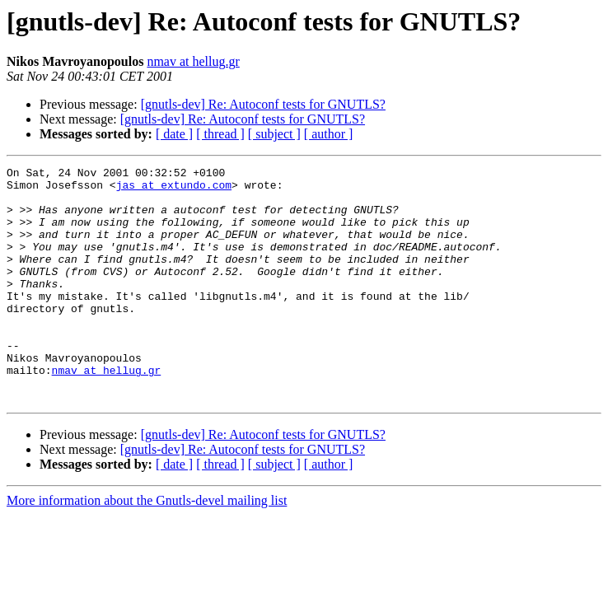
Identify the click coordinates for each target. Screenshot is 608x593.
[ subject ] (274, 134)
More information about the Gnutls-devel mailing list (147, 547)
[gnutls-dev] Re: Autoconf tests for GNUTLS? (263, 104)
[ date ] (174, 134)
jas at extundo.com (174, 189)
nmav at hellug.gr (193, 61)
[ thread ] (220, 134)
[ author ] (328, 134)
